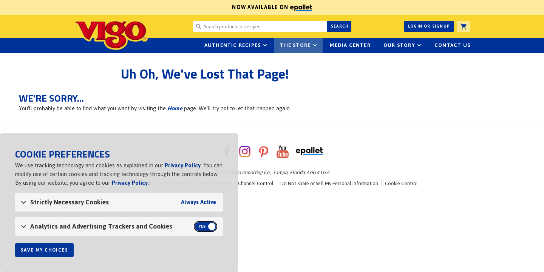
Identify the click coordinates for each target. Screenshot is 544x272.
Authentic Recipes (232, 45)
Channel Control (256, 183)
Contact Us (452, 45)
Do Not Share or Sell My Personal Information (329, 183)
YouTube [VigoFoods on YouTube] (282, 151)
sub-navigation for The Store (315, 45)
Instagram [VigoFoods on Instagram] (244, 151)
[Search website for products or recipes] (260, 26)
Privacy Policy (183, 165)
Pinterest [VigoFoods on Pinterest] (263, 151)
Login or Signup (429, 26)
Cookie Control (401, 183)
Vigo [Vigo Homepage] (111, 35)
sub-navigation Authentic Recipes (265, 45)
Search (340, 26)
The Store (295, 45)
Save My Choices (44, 250)
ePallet (309, 151)
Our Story (399, 45)
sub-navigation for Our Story (419, 45)
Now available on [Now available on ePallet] (156, 7)
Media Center (350, 45)
